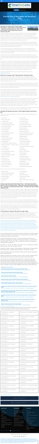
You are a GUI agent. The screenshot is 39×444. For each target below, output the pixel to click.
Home (1, 306)
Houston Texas (23, 223)
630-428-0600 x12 (5, 430)
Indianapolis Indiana (31, 223)
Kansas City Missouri (12, 224)
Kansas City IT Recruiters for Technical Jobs (8, 306)
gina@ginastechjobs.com (15, 430)
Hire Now (16, 10)
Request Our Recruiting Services (30, 428)
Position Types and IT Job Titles (6, 422)
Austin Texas (9, 220)
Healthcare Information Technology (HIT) (30, 421)
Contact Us (3, 413)
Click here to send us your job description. (12, 96)
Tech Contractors (29, 423)
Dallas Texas (32, 221)
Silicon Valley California (28, 228)
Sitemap (2, 427)
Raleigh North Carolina (8, 227)
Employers (28, 410)
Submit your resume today (18, 425)
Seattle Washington (20, 228)
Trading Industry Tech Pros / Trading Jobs (18, 419)
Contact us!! (2, 441)
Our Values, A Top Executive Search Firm (6, 421)
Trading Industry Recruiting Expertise (31, 419)
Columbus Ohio (26, 221)
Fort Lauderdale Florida (15, 223)
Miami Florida (28, 224)
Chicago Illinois (7, 221)
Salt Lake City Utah (17, 227)
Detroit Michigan (7, 223)
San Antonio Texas (24, 227)
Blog (2, 415)
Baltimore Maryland (16, 220)
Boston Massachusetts (24, 220)
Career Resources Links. (16, 442)
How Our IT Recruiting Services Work (31, 416)
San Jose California (12, 228)
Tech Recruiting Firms (9, 267)
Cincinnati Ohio (13, 221)
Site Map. (22, 442)
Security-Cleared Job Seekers (19, 422)
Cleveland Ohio (20, 221)
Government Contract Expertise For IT (31, 426)
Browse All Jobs (4, 418)
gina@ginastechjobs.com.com (21, 402)
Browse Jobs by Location (18, 416)
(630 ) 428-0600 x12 (21, 398)
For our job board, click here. (5, 394)
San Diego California (33, 227)
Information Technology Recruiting (30, 413)
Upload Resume (23, 10)
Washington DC (13, 230)
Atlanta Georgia (3, 220)
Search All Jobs (16, 415)
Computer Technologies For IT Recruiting (6, 425)
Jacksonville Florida (4, 224)
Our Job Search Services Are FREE (19, 413)
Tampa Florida (7, 230)
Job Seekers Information (18, 410)
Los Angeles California (21, 224)
